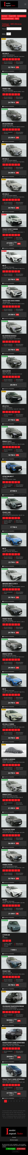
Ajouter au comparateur (9, 71)
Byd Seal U (4, 16)
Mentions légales (14, 1140)
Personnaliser (15, 1151)
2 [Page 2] (8, 1101)
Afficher (4, 34)
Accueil (14, 1137)
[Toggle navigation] (25, 4)
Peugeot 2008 (12, 16)
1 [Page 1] (5, 1101)
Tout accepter (10, 1148)
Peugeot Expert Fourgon (7, 18)
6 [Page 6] (19, 1101)
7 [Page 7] (22, 1101)
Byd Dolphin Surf (21, 16)
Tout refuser (21, 1148)
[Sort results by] (14, 28)
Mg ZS (16, 18)
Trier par (4, 28)
